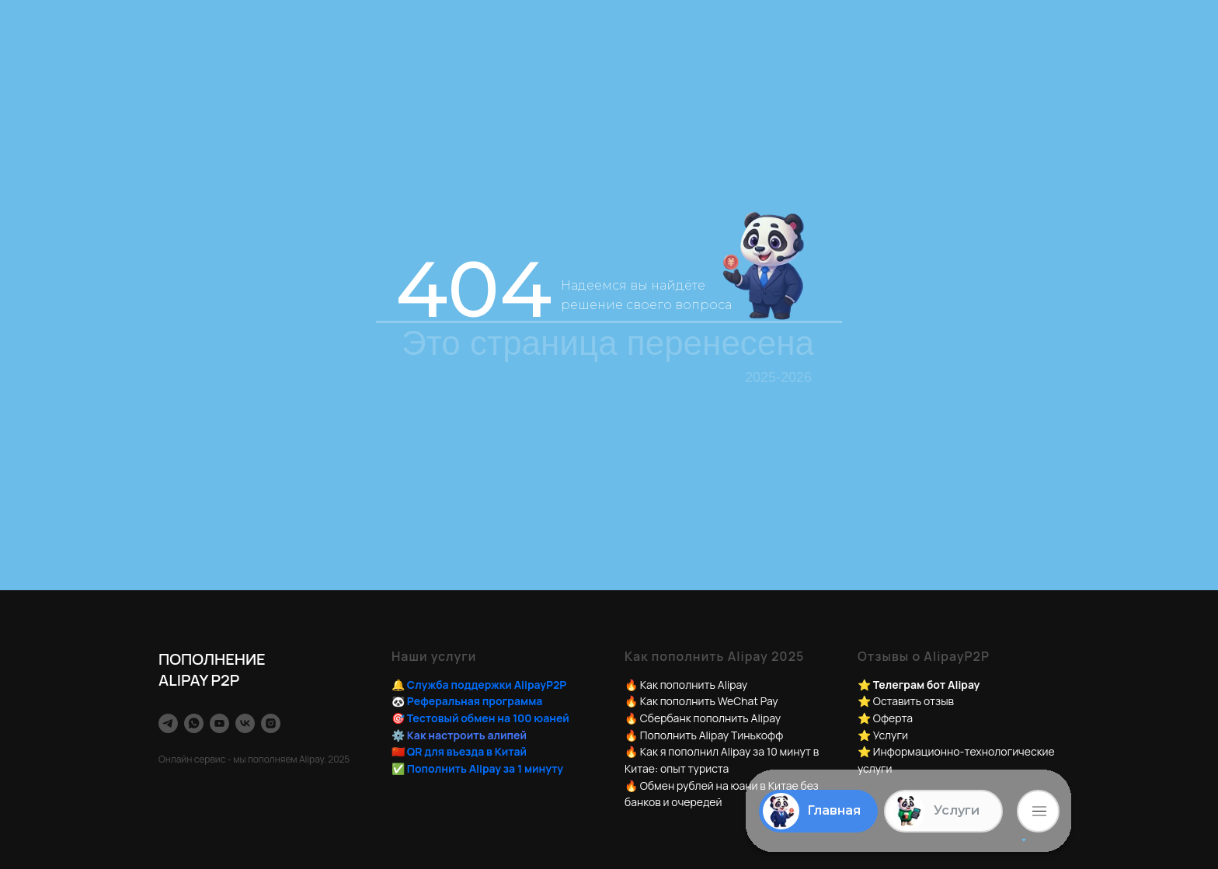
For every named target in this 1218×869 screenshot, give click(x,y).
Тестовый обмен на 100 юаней (488, 718)
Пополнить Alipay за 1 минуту (485, 768)
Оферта (893, 718)
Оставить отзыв (913, 700)
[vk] (245, 723)
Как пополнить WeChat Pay (709, 700)
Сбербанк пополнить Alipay (710, 718)
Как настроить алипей (467, 735)
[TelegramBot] (168, 723)
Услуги (890, 735)
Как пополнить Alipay (693, 684)
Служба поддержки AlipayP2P (486, 684)
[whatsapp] (194, 723)
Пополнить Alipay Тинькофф (711, 735)
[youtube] (219, 723)
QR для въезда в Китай (467, 751)
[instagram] (270, 723)
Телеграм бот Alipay (926, 684)
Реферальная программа (475, 700)
